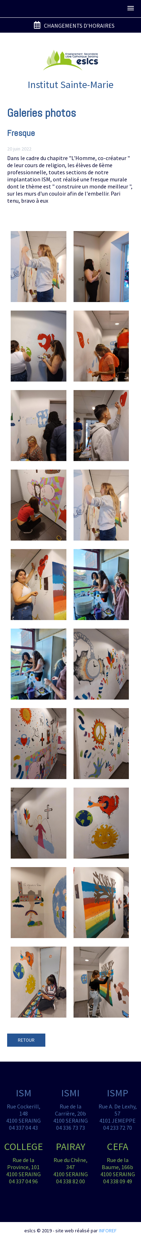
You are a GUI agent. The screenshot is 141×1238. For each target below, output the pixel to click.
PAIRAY (70, 1146)
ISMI (70, 1092)
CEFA (117, 1146)
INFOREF (108, 1230)
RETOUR (26, 1040)
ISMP (117, 1092)
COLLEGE (23, 1146)
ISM (23, 1092)
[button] (130, 8)
